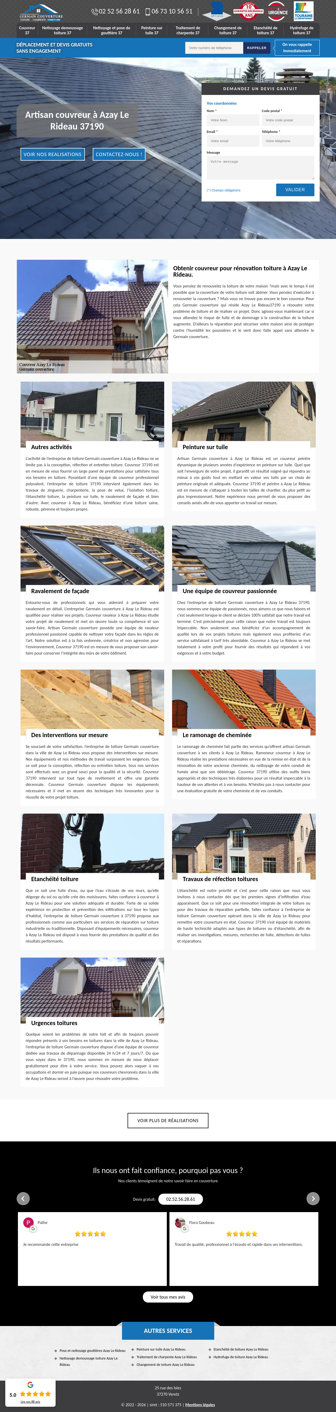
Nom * (233, 117)
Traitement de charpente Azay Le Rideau (167, 1357)
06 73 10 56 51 (168, 11)
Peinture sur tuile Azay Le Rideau (161, 1349)
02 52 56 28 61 (115, 11)
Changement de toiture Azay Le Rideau (165, 1364)
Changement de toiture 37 (228, 30)
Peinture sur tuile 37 (152, 30)
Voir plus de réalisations (168, 1120)
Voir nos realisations (53, 154)
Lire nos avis (30, 1402)
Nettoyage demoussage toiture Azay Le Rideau (89, 1361)
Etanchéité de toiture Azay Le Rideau (241, 1349)
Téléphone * (288, 138)
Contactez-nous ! (119, 154)
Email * (233, 138)
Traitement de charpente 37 (188, 30)
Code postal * (288, 117)
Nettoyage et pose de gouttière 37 (111, 30)
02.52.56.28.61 (180, 1199)
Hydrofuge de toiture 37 (302, 30)
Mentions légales (200, 1404)
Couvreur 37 (27, 30)
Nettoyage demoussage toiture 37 (62, 30)
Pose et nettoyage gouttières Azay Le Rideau (92, 1350)
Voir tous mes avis (168, 1297)
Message (260, 165)
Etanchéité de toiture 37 (265, 30)
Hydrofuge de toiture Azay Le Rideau (241, 1357)
